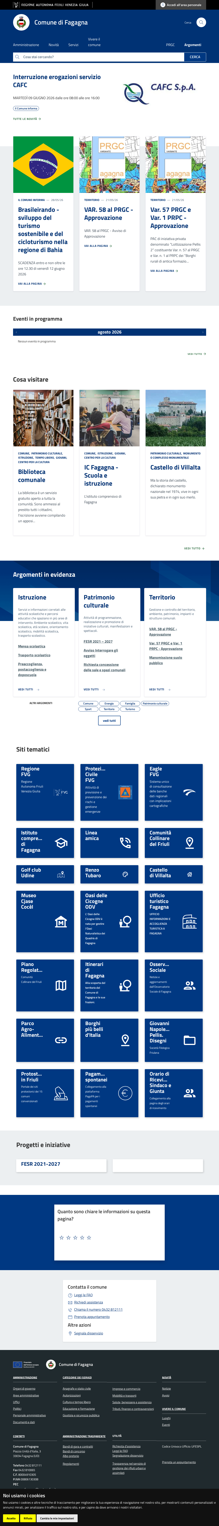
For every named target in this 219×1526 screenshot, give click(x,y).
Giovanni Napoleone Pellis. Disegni (162, 1031)
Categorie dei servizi (77, 1377)
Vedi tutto (197, 354)
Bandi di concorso (74, 1451)
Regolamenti (71, 1463)
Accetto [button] (11, 1518)
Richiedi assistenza (88, 1302)
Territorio (91, 200)
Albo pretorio (71, 1456)
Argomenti (192, 44)
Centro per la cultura (33, 462)
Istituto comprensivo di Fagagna (35, 841)
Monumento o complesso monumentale (175, 455)
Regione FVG (30, 771)
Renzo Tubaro (93, 872)
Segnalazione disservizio (127, 1455)
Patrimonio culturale (99, 601)
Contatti (19, 1436)
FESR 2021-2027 (40, 1164)
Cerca (195, 57)
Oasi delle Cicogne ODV (96, 901)
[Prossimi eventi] (203, 332)
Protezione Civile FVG (97, 774)
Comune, (24, 453)
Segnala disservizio (88, 1333)
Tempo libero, (45, 457)
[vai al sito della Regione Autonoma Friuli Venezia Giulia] (53, 5)
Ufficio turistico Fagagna (159, 901)
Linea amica (92, 835)
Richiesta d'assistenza (126, 1446)
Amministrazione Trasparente (84, 1436)
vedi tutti (109, 720)
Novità (166, 1377)
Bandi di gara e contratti (78, 1446)
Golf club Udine (31, 872)
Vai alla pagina (32, 283)
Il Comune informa (31, 200)
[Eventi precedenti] (16, 332)
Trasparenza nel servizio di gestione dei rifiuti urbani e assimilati (129, 1468)
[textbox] (108, 1237)
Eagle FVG (156, 771)
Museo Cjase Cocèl (28, 901)
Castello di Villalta (175, 467)
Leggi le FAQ (83, 1295)
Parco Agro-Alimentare (33, 1029)
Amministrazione (25, 1377)
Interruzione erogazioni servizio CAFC (57, 81)
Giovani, (61, 457)
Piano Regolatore (33, 967)
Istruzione (32, 597)
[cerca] (201, 22)
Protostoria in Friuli (34, 1076)
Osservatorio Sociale (164, 967)
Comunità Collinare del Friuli (160, 838)
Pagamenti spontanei (97, 1076)
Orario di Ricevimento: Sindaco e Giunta (164, 1082)
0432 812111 (98, 1309)
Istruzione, (26, 457)
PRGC (170, 44)
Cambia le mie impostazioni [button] (57, 1518)
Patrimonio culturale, (47, 453)
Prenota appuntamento (92, 1316)
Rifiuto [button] (28, 1518)
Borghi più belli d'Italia (94, 1029)
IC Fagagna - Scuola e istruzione (101, 475)
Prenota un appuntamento (179, 1462)
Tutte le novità (27, 119)
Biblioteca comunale (31, 475)
